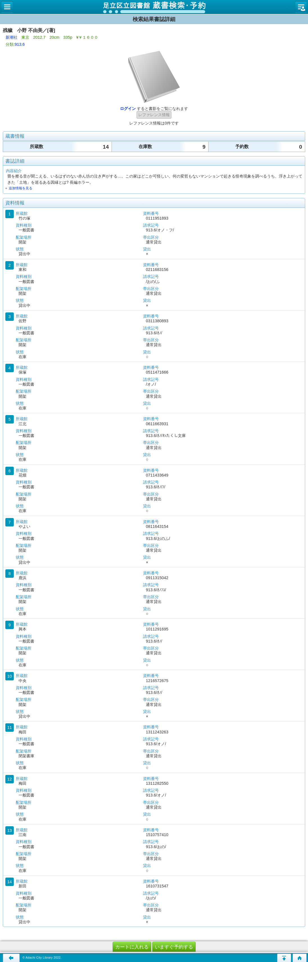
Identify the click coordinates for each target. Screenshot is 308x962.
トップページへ (300, 958)
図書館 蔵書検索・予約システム (154, 7)
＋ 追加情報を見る (18, 188)
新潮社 (11, 37)
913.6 (20, 44)
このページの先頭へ (284, 958)
